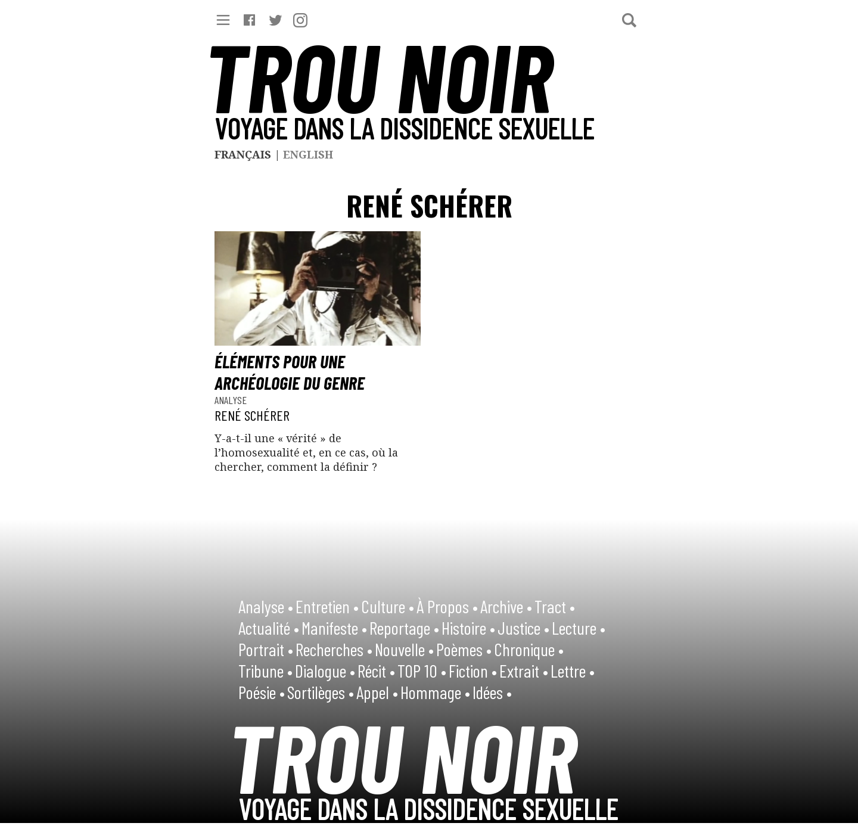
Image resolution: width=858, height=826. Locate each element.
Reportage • (404, 627)
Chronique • (529, 649)
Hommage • (435, 692)
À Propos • (447, 606)
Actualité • (268, 627)
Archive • (506, 606)
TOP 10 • (421, 670)
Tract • (554, 606)
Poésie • (261, 692)
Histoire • (468, 627)
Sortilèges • (320, 692)
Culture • (387, 606)
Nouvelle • (404, 649)
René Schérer (252, 415)
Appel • (377, 692)
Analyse (230, 399)
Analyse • (265, 606)
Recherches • (334, 649)
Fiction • (473, 670)
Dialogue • (325, 670)
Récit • (376, 670)
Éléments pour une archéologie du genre (289, 371)
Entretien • (327, 606)
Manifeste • (334, 627)
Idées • (492, 692)
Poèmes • (464, 649)
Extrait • (523, 670)
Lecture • (578, 627)
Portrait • (265, 649)
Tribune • (265, 670)
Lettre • (573, 670)
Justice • (523, 627)
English (308, 154)
